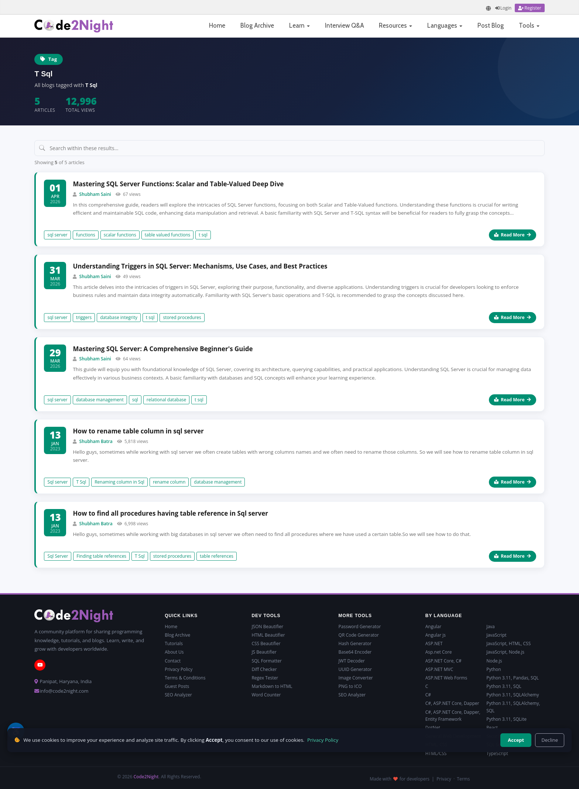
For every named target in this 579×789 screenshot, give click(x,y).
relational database (166, 400)
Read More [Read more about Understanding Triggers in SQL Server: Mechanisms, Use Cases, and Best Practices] (512, 317)
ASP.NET (434, 643)
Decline (549, 740)
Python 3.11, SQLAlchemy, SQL (513, 706)
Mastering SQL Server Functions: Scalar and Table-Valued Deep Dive (178, 184)
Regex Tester (264, 678)
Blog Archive (257, 25)
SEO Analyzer (178, 695)
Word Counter (266, 695)
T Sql (81, 482)
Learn (299, 25)
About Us (174, 652)
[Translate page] (488, 8)
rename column (169, 482)
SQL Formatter (266, 661)
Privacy (443, 779)
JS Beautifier (263, 652)
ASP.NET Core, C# (443, 661)
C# (428, 695)
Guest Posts (177, 686)
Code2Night (145, 777)
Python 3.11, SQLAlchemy (512, 695)
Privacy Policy (178, 669)
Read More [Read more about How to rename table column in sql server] (512, 482)
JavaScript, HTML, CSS (508, 643)
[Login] (503, 8)
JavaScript (496, 635)
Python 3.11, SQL (503, 686)
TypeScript (497, 753)
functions (85, 235)
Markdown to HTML (271, 686)
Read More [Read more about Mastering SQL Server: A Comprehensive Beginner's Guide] (512, 400)
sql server (57, 235)
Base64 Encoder (355, 652)
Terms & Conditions (185, 678)
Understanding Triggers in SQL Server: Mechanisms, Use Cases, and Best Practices (200, 266)
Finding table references (101, 556)
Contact (173, 661)
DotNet (432, 727)
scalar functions (120, 235)
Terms (463, 779)
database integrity (118, 317)
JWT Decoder (352, 661)
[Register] (529, 8)
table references (216, 556)
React (492, 727)
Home (217, 25)
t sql (203, 235)
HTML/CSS (436, 753)
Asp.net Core (438, 652)
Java (490, 626)
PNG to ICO (350, 686)
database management (100, 400)
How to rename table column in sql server (138, 431)
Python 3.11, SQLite (506, 719)
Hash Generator (355, 643)
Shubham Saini (95, 194)
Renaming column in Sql (119, 482)
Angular (433, 626)
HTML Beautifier (268, 635)
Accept (516, 740)
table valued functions (168, 235)
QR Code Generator (359, 635)
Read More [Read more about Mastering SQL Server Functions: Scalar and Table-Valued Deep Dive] (512, 235)
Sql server (57, 482)
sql (135, 400)
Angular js (435, 635)
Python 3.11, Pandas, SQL (512, 678)
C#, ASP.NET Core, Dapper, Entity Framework (452, 715)
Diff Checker (264, 669)
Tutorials (174, 643)
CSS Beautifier (265, 643)
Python (493, 669)
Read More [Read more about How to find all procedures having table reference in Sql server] (512, 556)
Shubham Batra (96, 441)
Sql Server (57, 556)
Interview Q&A (344, 25)
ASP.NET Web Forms (446, 678)
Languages (444, 25)
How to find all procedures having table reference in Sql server (170, 513)
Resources (395, 25)
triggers (84, 317)
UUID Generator (355, 669)
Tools (529, 25)
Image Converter (356, 678)
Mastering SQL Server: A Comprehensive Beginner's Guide (163, 349)
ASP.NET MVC (439, 669)
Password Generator (360, 626)
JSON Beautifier (267, 626)
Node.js (494, 661)
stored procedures (182, 317)
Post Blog (490, 25)
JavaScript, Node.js (505, 652)
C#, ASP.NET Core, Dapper (452, 703)
